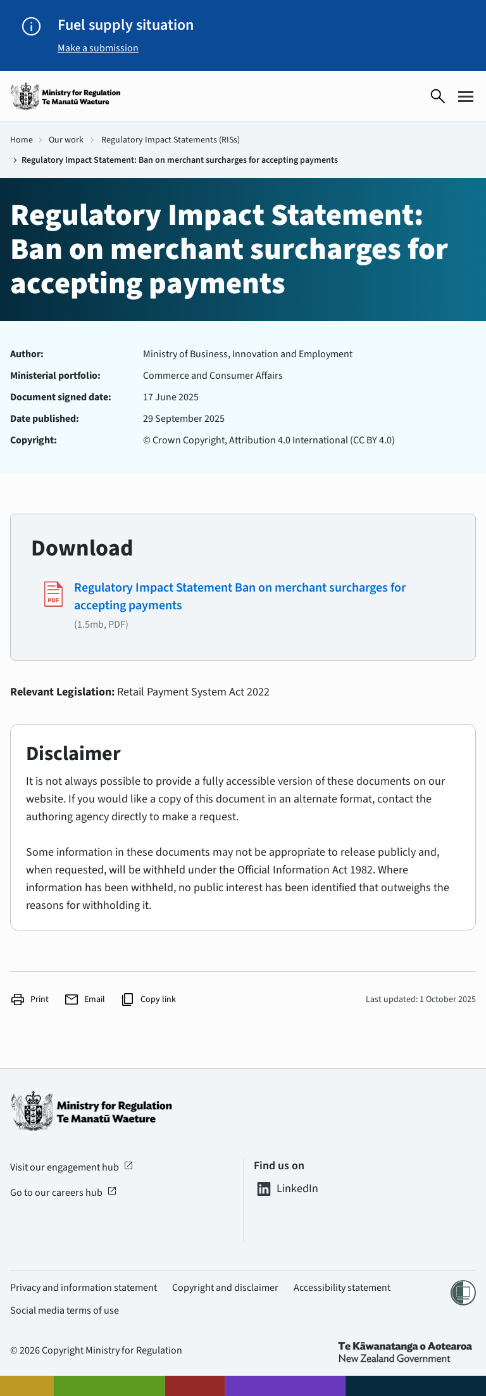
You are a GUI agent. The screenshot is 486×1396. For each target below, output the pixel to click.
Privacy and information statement (83, 1288)
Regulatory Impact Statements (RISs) (170, 140)
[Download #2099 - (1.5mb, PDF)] (243, 605)
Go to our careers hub (63, 1193)
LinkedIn (286, 1188)
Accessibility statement (342, 1288)
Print (29, 999)
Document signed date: (60, 397)
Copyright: (33, 440)
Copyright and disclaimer (225, 1288)
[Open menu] (466, 96)
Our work (66, 140)
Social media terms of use (64, 1310)
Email (84, 999)
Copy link (148, 999)
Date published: (44, 419)
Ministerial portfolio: (55, 376)
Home (21, 140)
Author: (27, 354)
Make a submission (98, 48)
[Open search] (438, 96)
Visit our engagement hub (72, 1167)
